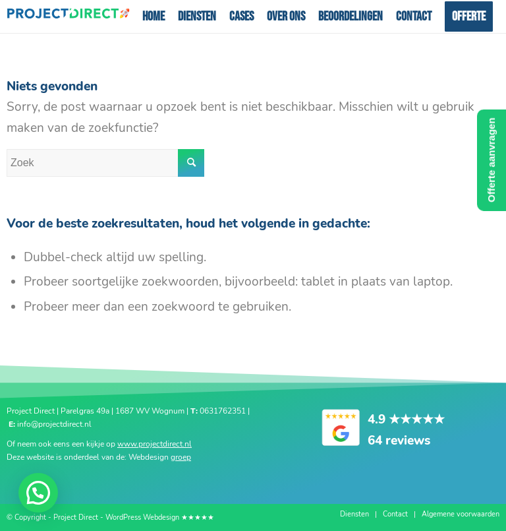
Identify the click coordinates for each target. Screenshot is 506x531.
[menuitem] (153, 16)
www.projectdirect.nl (154, 444)
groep (181, 457)
